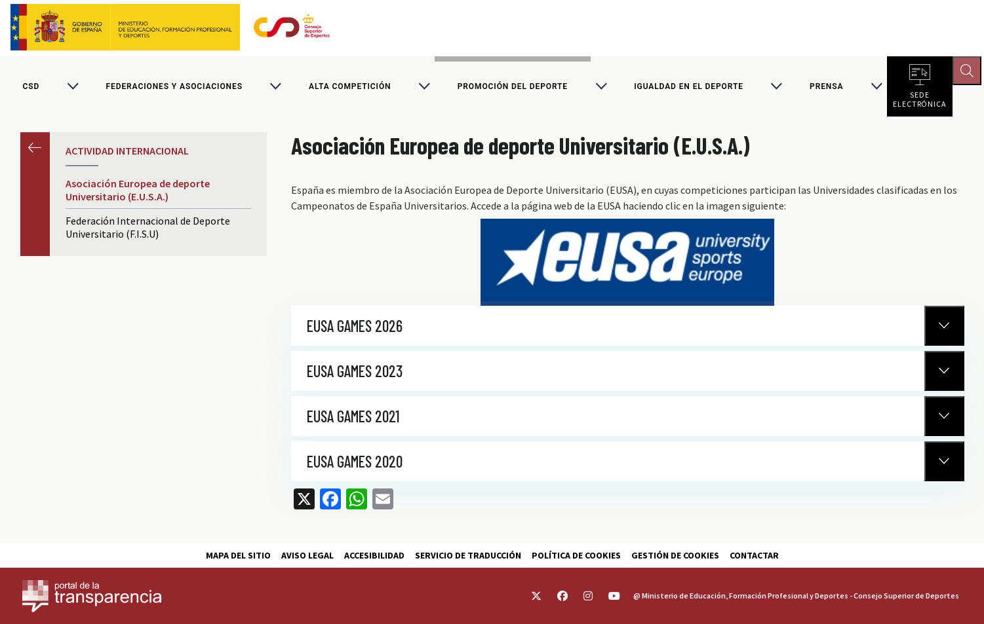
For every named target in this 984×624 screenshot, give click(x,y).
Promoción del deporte (513, 87)
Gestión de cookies (675, 555)
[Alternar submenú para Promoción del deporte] (601, 87)
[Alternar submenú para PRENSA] (876, 87)
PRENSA (826, 87)
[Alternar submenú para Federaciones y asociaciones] (275, 87)
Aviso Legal (307, 555)
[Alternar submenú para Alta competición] (424, 87)
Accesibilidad (374, 555)
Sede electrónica (920, 98)
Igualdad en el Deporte (688, 87)
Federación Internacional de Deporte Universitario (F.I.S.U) (148, 230)
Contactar (754, 555)
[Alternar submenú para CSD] (72, 87)
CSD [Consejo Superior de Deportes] (31, 87)
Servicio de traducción (468, 555)
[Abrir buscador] (968, 72)
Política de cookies (576, 555)
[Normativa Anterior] (944, 328)
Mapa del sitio (238, 555)
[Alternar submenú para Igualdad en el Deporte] (776, 87)
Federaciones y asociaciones (174, 87)
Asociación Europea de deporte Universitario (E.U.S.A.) (138, 192)
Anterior (35, 149)
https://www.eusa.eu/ (627, 264)
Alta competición (350, 87)
